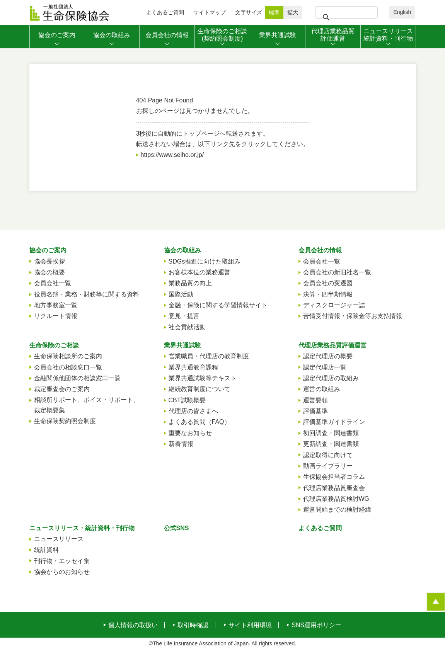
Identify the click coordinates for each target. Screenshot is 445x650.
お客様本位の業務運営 (199, 272)
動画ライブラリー (328, 466)
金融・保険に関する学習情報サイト (218, 305)
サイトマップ (209, 12)
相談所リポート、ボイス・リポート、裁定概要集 (86, 404)
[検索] (345, 17)
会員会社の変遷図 (328, 283)
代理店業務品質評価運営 (332, 345)
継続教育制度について (199, 389)
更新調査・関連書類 (331, 444)
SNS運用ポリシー (316, 625)
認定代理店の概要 (328, 356)
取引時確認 (192, 625)
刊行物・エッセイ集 (62, 561)
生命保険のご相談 (54, 345)
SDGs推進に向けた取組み (205, 261)
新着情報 (181, 444)
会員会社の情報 (320, 250)
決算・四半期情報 (328, 294)
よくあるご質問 (165, 12)
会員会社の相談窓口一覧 (68, 367)
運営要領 (315, 400)
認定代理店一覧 (324, 367)
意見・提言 (184, 316)
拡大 (292, 12)
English (402, 12)
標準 (274, 12)
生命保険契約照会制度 (65, 421)
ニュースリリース (59, 539)
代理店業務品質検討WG (336, 498)
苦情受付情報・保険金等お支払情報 (352, 316)
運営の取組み (321, 389)
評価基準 (315, 411)
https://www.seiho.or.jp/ (172, 154)
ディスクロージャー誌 (334, 305)
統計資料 (46, 549)
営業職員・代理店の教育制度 (209, 356)
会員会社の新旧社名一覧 (337, 272)
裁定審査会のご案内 (62, 389)
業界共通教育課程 (193, 367)
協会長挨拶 (49, 261)
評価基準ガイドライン (334, 422)
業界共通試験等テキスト (203, 378)
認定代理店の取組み (331, 378)
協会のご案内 (47, 250)
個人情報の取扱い (133, 625)
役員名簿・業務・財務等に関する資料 (86, 294)
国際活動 (181, 294)
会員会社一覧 (52, 283)
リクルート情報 (55, 316)
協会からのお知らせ (62, 571)
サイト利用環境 (250, 625)
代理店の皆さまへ (193, 411)
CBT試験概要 (187, 400)
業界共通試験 (182, 345)
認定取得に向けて (328, 455)
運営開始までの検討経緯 (337, 509)
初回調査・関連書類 (331, 433)
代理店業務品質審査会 (334, 488)
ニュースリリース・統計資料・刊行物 (82, 528)
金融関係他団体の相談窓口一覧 (77, 378)
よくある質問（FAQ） (199, 422)
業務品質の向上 (190, 283)
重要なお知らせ (190, 433)
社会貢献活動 (187, 327)
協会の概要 (49, 272)
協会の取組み (182, 250)
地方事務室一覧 (55, 305)
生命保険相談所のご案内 (68, 356)
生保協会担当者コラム (334, 476)
